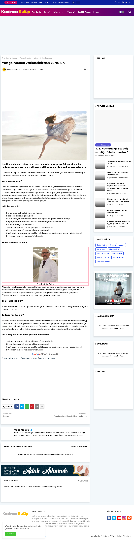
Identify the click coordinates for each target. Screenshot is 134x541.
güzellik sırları (117, 253)
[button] (73, 2)
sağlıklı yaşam (118, 257)
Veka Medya (21, 429)
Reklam (96, 12)
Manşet (113, 245)
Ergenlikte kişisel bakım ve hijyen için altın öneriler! (118, 222)
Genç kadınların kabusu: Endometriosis (117, 173)
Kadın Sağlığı (102, 245)
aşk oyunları (101, 249)
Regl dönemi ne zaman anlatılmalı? (117, 211)
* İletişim (105, 536)
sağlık (107, 257)
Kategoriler (58, 12)
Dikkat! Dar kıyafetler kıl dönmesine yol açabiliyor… (118, 200)
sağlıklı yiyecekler (103, 261)
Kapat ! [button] (10, 534)
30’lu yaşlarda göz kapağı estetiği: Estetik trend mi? (111, 150)
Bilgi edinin (24, 528)
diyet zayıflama (103, 253)
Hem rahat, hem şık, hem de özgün (119, 162)
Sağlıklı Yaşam (84, 12)
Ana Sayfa (36, 12)
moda (99, 257)
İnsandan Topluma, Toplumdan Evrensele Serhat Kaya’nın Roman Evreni (117, 187)
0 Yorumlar (83, 481)
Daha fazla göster (79, 446)
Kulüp (46, 12)
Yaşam (70, 12)
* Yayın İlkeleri (116, 536)
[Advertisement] (67, 35)
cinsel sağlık (114, 249)
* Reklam (127, 536)
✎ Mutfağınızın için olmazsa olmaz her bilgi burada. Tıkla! (28, 358)
